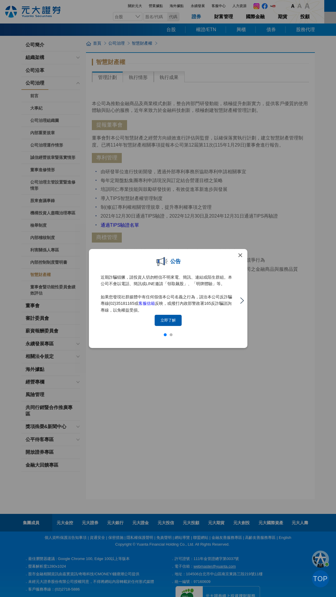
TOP (320, 579)
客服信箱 (147, 303)
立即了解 (168, 320)
